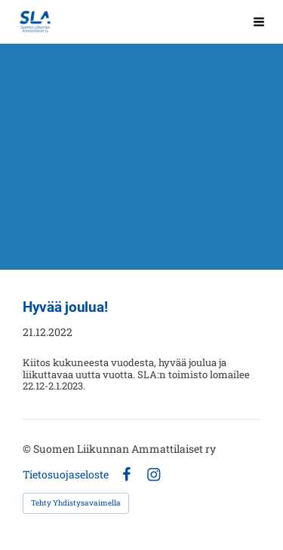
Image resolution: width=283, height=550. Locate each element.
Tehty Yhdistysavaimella (76, 503)
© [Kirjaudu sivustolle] (28, 449)
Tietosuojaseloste (66, 474)
